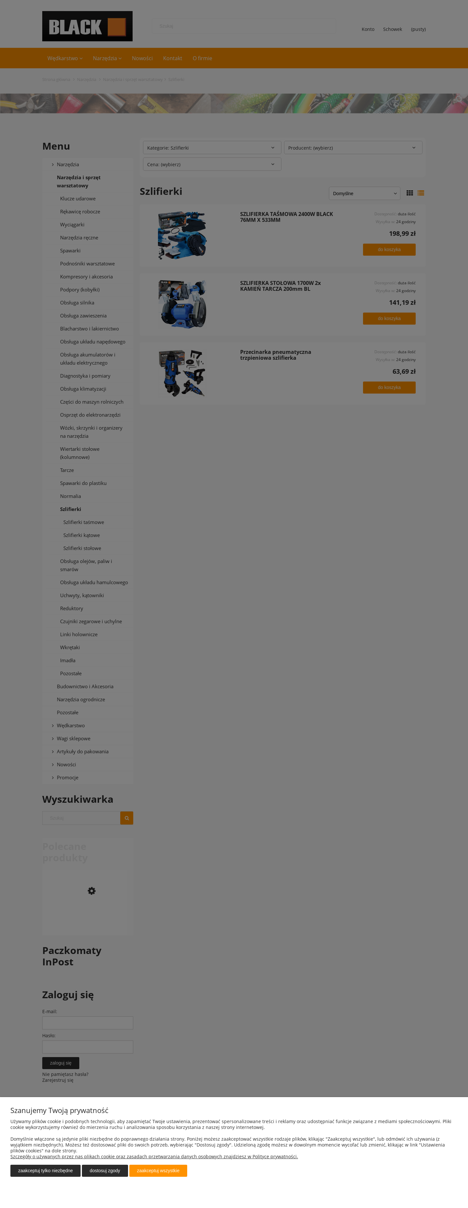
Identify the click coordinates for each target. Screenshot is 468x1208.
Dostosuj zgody (105, 1170)
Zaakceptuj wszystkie (158, 1170)
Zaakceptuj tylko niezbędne (45, 1170)
